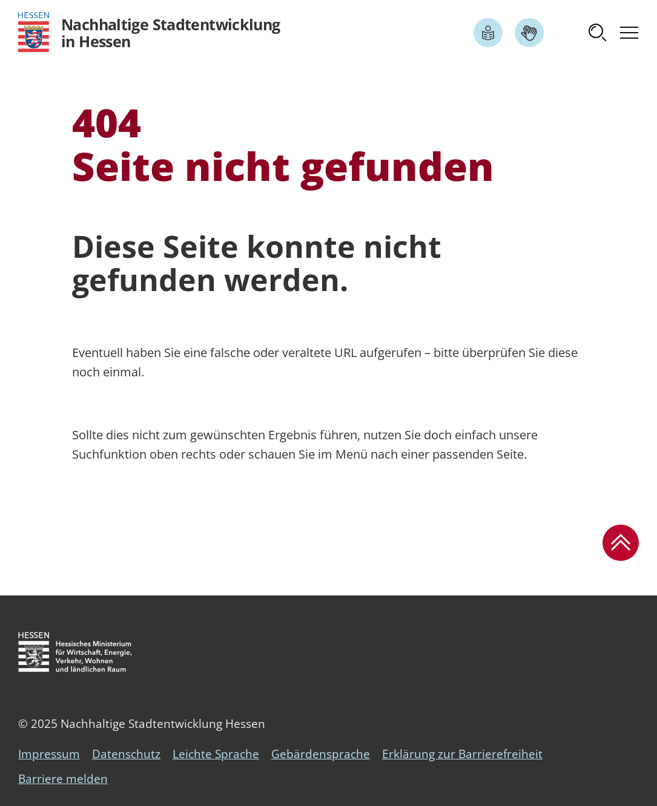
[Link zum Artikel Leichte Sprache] (488, 32)
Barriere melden (63, 779)
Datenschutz (126, 754)
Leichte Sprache (216, 754)
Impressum (49, 754)
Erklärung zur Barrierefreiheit (462, 754)
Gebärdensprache (320, 754)
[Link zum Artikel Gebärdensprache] (529, 32)
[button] (597, 32)
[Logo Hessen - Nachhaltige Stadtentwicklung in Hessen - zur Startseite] (149, 32)
